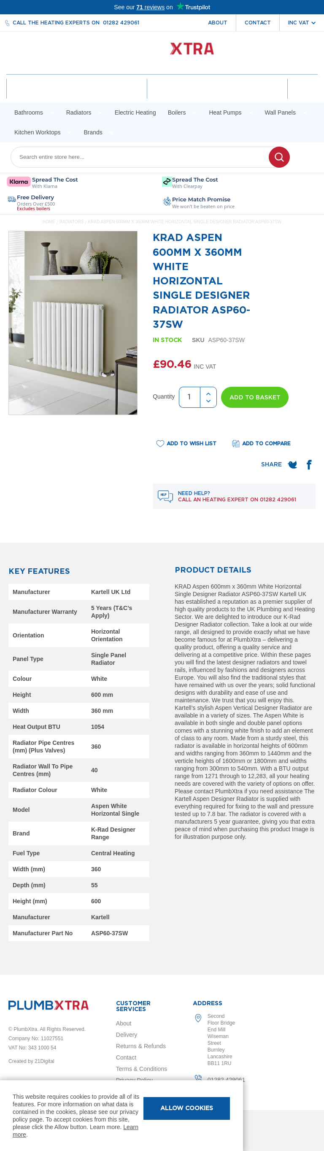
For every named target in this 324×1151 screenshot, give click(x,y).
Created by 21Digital (31, 1061)
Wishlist (216, 96)
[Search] (279, 165)
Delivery (127, 1034)
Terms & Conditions (141, 1068)
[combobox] (145, 165)
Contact (258, 22)
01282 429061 (121, 22)
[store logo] (162, 53)
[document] (121, 1115)
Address (207, 1003)
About (217, 22)
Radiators (72, 230)
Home (49, 230)
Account (78, 96)
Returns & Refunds (141, 1046)
